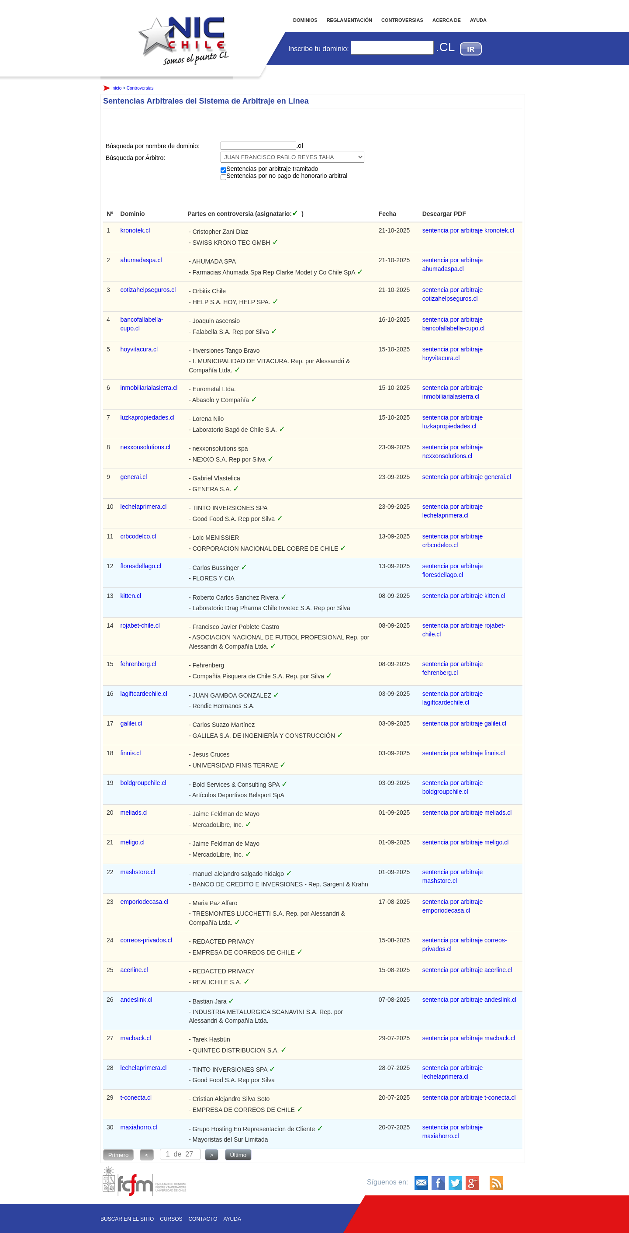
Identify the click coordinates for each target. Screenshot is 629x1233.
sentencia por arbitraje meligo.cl (465, 842)
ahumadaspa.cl (141, 260)
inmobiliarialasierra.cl (149, 387)
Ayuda (232, 1219)
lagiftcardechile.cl (144, 693)
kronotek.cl (135, 230)
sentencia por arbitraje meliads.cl (467, 812)
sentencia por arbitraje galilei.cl (464, 723)
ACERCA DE (446, 20)
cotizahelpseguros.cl (148, 289)
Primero (118, 1155)
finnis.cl (131, 753)
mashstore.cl (138, 871)
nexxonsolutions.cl (145, 447)
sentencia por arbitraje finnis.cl (463, 753)
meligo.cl (133, 842)
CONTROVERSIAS (402, 20)
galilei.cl (131, 723)
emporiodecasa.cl (145, 901)
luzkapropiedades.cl (148, 417)
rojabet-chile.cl (140, 625)
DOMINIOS (305, 20)
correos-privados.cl (146, 940)
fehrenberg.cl (138, 663)
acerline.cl (134, 969)
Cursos (171, 1219)
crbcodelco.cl (138, 536)
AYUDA (478, 20)
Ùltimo (238, 1155)
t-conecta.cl (136, 1097)
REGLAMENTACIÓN (349, 20)
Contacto (202, 1219)
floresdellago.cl (141, 566)
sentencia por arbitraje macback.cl (468, 1038)
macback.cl (136, 1038)
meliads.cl (134, 812)
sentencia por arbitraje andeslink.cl (469, 999)
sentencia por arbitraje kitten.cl (463, 595)
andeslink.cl (136, 999)
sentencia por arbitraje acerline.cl (467, 969)
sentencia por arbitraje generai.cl (466, 476)
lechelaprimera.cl (144, 506)
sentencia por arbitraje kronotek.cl (468, 230)
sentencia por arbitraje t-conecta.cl (469, 1097)
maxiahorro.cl (139, 1127)
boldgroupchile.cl (143, 782)
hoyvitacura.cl (139, 349)
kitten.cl (131, 595)
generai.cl (134, 476)
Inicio (183, 32)
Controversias (140, 88)
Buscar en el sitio (127, 1219)
